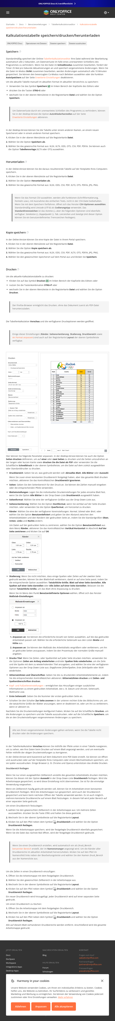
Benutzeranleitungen (37, 24)
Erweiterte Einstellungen (47, 77)
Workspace (11, 963)
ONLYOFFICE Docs (14, 43)
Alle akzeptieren (64, 1006)
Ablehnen (20, 1006)
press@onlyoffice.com (89, 971)
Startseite (10, 24)
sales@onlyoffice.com (88, 957)
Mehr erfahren (65, 997)
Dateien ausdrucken (77, 43)
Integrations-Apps (14, 966)
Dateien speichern (57, 43)
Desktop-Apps (12, 970)
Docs (21, 24)
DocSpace (10, 959)
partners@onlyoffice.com (90, 964)
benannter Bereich (21, 848)
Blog (44, 955)
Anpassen (41, 1006)
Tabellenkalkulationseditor (63, 24)
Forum (46, 967)
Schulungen (48, 971)
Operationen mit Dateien (36, 43)
